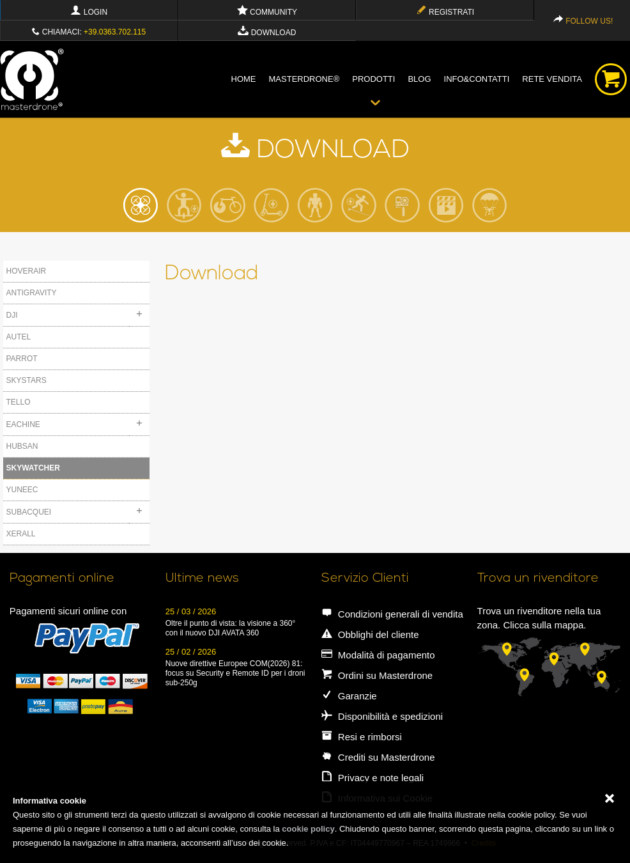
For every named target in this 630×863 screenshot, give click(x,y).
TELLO (18, 402)
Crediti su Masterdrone (378, 757)
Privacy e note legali (372, 777)
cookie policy (308, 829)
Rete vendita (552, 79)
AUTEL (18, 336)
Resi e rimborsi (361, 736)
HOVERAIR (26, 271)
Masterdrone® (304, 79)
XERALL (21, 533)
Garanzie (349, 695)
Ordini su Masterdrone (377, 675)
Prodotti (373, 79)
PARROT (22, 358)
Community (267, 12)
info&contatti (477, 79)
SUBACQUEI (29, 512)
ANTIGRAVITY (31, 292)
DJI (12, 315)
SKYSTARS (26, 380)
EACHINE (23, 424)
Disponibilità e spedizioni (382, 716)
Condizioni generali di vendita (392, 614)
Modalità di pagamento (378, 654)
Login (88, 12)
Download (267, 32)
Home (243, 79)
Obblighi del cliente (370, 634)
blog (419, 79)
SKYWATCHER (33, 467)
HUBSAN (22, 446)
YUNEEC (22, 489)
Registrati (445, 12)
